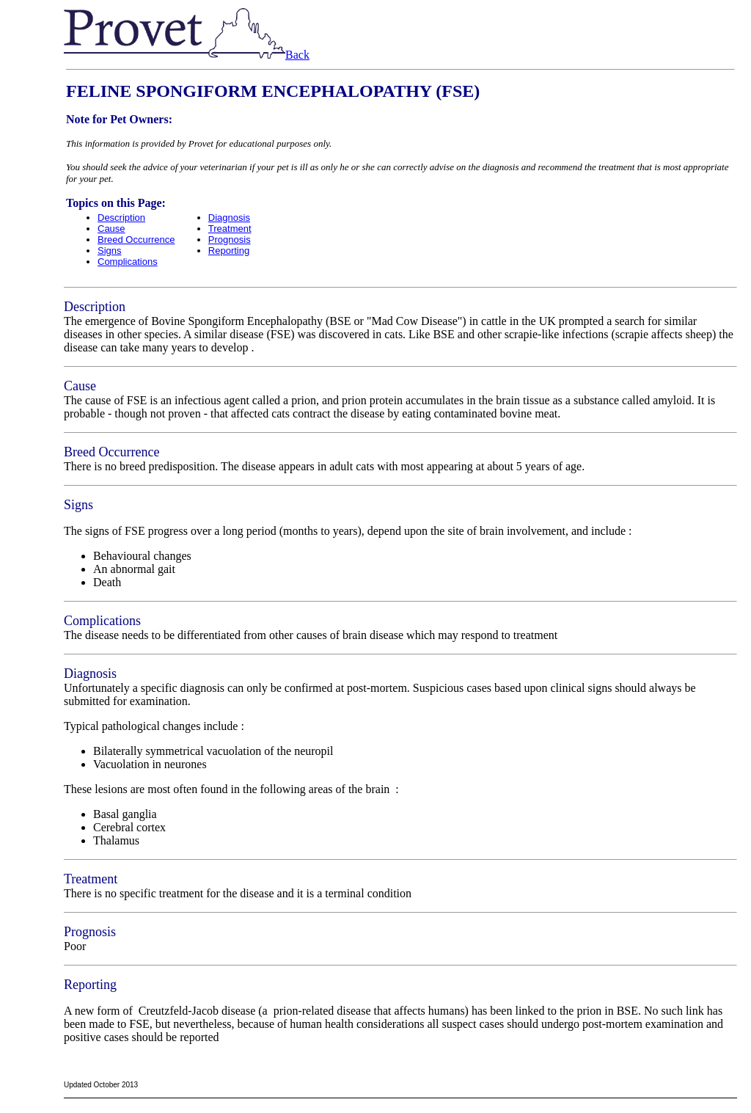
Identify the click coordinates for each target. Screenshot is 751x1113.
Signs (110, 250)
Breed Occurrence (136, 239)
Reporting (228, 250)
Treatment (230, 228)
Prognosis (229, 239)
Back (297, 54)
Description (121, 217)
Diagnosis (229, 217)
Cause (111, 228)
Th (70, 531)
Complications (128, 261)
